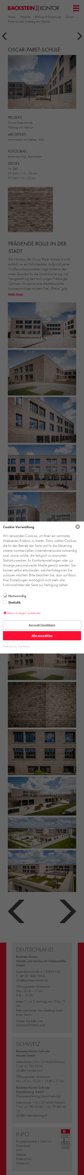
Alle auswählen (42, 636)
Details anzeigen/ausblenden (24, 613)
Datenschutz (10, 646)
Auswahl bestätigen (42, 625)
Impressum (24, 646)
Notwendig (17, 596)
